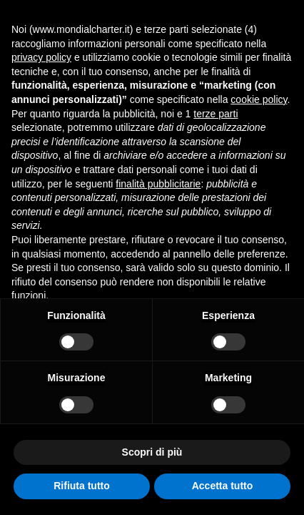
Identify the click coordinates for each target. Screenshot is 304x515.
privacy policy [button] (41, 57)
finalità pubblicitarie (158, 184)
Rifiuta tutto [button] (82, 485)
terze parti (215, 113)
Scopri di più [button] (152, 452)
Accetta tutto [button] (222, 485)
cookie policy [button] (258, 99)
